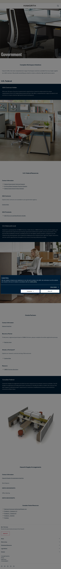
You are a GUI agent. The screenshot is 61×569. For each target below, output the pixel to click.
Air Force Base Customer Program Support (15, 186)
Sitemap (2, 557)
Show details (53, 287)
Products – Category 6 (10, 513)
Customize (30, 291)
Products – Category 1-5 (10, 511)
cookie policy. (33, 281)
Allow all (50, 291)
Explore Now (5, 204)
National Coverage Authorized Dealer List (15, 509)
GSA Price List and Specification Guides (15, 215)
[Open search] (58, 5)
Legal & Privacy (3, 559)
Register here (8, 342)
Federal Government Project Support (14, 188)
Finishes (6, 518)
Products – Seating (9, 515)
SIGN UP (5, 533)
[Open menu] (2, 5)
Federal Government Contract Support (14, 184)
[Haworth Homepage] (29, 6)
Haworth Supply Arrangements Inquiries (13, 478)
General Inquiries (6, 326)
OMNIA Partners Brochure (11, 369)
